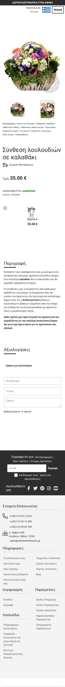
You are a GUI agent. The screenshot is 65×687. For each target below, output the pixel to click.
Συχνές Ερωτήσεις (46, 563)
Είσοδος (8, 599)
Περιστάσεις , (51, 127)
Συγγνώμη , (46, 131)
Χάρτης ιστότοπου (46, 569)
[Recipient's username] (26, 468)
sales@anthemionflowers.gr (25, 540)
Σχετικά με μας (11, 563)
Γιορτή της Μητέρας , (26, 124)
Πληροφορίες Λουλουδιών (11, 626)
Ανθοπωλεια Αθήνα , (11, 127)
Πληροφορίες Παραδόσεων (43, 626)
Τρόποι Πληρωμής (46, 599)
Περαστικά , (36, 131)
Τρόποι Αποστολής (46, 610)
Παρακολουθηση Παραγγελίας (45, 617)
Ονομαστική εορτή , (11, 131)
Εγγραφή (8, 605)
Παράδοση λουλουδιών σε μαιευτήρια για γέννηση (12, 639)
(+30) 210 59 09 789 (21, 526)
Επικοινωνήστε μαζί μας (14, 581)
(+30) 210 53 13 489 (21, 521)
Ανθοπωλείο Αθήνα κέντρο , (33, 127)
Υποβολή (11, 420)
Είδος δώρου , (9, 135)
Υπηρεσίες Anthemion (48, 558)
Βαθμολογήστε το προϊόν (18, 411)
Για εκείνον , (25, 131)
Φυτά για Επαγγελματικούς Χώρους (13, 654)
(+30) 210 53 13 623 (21, 516)
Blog (38, 574)
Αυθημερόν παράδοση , (45, 124)
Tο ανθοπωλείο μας (14, 558)
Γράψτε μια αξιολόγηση (19, 365)
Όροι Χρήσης (10, 569)
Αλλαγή (58, 9)
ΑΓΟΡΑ (32, 241)
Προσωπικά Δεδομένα (15, 574)
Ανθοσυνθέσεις (21, 135)
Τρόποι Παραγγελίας (47, 605)
